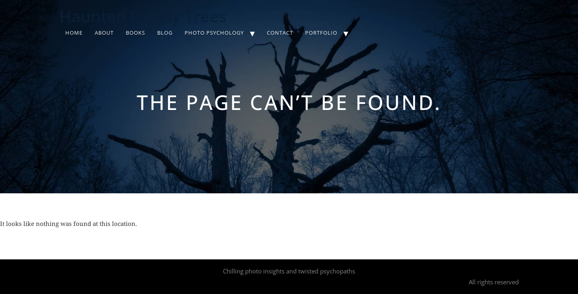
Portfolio (321, 32)
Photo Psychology (214, 32)
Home (74, 32)
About (104, 32)
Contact (280, 32)
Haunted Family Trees (143, 16)
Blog (165, 32)
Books (135, 32)
